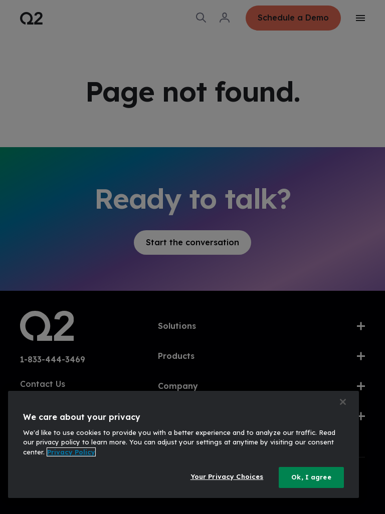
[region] (183, 444)
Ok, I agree (311, 477)
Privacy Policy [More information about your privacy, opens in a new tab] (71, 452)
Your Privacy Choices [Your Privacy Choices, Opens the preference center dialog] (227, 476)
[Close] (343, 402)
